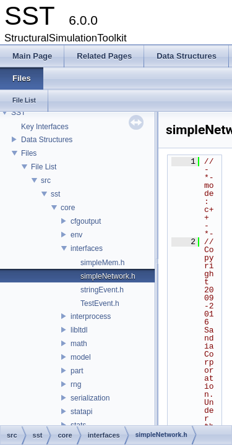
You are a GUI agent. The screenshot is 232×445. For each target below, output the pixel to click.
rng (76, 384)
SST (18, 112)
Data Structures (46, 139)
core (68, 207)
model (81, 357)
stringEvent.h (102, 290)
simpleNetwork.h (107, 276)
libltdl (79, 330)
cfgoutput (86, 221)
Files (29, 153)
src (46, 180)
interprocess (91, 316)
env (76, 235)
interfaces (87, 248)
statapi (81, 411)
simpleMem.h (102, 262)
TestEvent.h (99, 303)
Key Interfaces (45, 126)
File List (43, 167)
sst (55, 194)
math (79, 343)
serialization (90, 398)
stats (78, 425)
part (77, 371)
